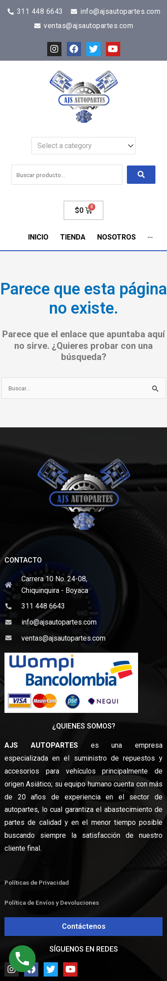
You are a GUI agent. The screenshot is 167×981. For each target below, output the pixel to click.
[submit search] (141, 175)
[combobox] (83, 146)
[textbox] (79, 146)
